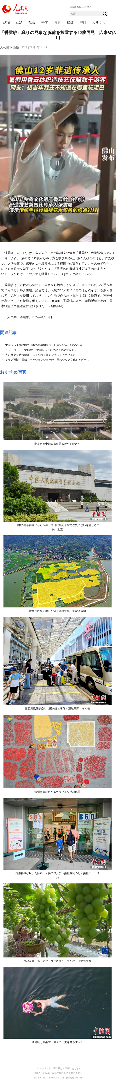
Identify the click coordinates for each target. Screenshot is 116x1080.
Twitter (86, 6)
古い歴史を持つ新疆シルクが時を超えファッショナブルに (40, 354)
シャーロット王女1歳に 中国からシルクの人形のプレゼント (42, 350)
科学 (44, 22)
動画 (70, 22)
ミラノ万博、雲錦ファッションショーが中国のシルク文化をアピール (47, 359)
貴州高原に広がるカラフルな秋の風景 (57, 791)
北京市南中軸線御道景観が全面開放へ (57, 443)
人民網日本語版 (9, 47)
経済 (19, 22)
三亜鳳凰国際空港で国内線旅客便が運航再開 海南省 (57, 708)
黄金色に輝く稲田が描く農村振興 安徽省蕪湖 (57, 611)
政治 (6, 22)
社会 (31, 22)
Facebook (75, 6)
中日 (82, 22)
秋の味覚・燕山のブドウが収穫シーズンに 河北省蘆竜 (57, 961)
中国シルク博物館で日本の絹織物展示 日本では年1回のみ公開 (43, 345)
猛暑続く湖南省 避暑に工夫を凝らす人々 (57, 1042)
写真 (57, 22)
